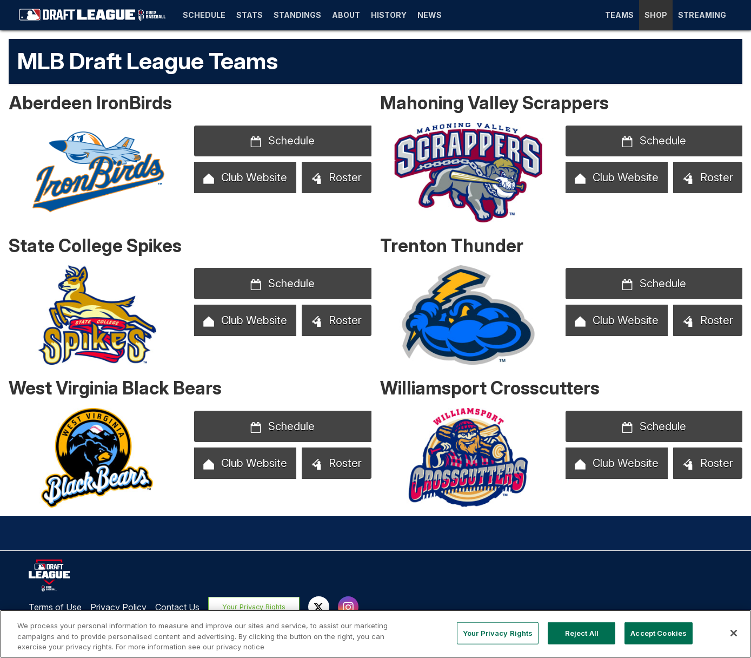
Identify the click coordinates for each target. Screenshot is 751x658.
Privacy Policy (118, 607)
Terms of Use (55, 607)
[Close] (734, 633)
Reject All (582, 632)
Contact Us (177, 607)
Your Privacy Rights (254, 607)
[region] (375, 634)
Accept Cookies (658, 632)
